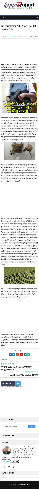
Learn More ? (6, 461)
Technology (25, 36)
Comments (34, 36)
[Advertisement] (19, 52)
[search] (15, 426)
